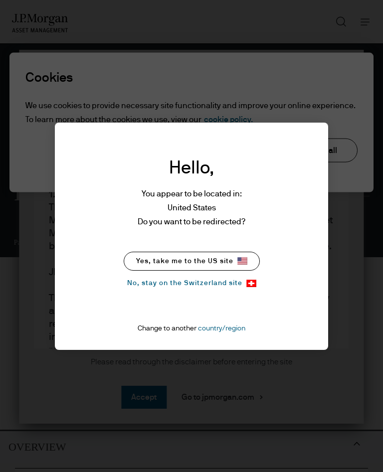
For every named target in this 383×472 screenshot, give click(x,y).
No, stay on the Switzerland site (191, 283)
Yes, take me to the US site (191, 261)
